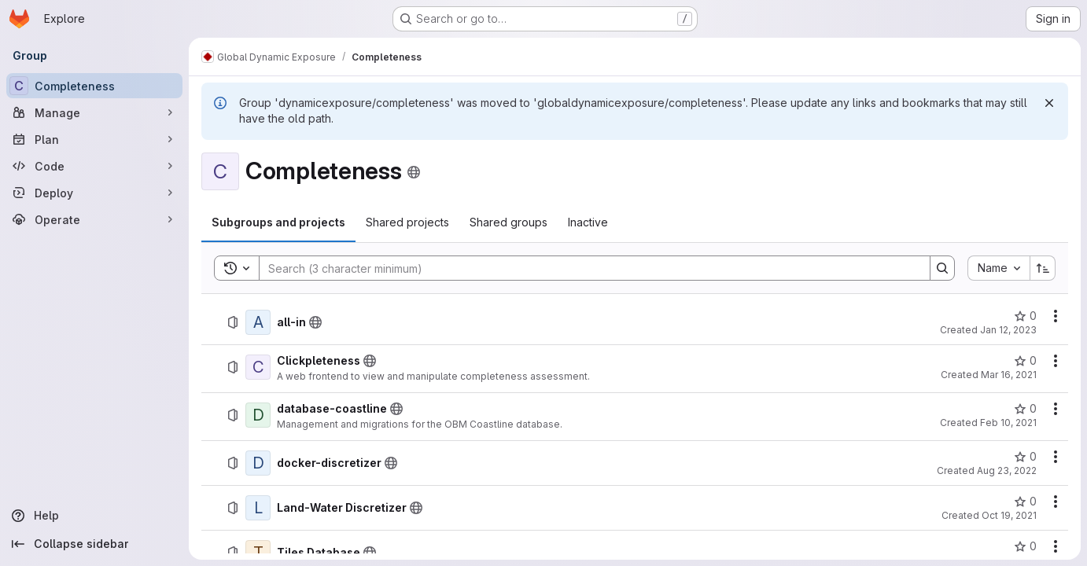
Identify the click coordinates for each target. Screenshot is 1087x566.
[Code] (94, 165)
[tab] (278, 222)
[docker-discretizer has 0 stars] (1025, 456)
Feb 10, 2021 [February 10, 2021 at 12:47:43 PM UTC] (1008, 422)
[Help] (94, 515)
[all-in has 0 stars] (1025, 316)
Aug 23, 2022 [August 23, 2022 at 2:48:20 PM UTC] (1007, 470)
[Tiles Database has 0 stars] (1025, 546)
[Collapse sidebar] (94, 544)
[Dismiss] (1049, 103)
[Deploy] (94, 192)
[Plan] (94, 139)
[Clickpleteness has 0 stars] (1025, 361)
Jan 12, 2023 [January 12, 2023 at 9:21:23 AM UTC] (1008, 330)
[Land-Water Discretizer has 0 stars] (1025, 501)
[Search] (586, 268)
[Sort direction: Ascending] (1043, 268)
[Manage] (94, 112)
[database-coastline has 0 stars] (1025, 408)
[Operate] (94, 219)
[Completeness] (94, 85)
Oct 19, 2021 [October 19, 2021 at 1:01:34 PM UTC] (1009, 515)
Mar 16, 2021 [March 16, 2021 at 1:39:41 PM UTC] (1009, 374)
